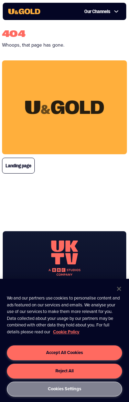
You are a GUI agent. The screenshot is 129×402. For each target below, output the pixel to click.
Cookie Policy (66, 332)
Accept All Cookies (64, 352)
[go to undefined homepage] (64, 258)
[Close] (119, 288)
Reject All (64, 370)
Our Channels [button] (101, 11)
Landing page (18, 165)
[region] (64, 340)
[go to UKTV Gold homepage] (24, 11)
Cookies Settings (64, 388)
